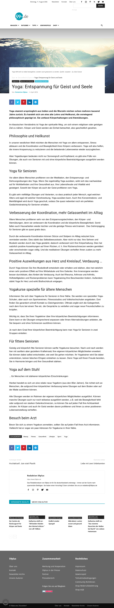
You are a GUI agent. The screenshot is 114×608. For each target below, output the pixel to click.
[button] (102, 25)
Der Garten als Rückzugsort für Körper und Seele (15, 523)
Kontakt (64, 2)
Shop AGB (79, 589)
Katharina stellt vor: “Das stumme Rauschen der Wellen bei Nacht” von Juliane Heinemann (96, 526)
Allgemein (16, 81)
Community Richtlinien (85, 582)
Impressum (80, 566)
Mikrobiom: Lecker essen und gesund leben (75, 523)
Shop (56, 25)
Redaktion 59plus (21, 92)
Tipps (35, 25)
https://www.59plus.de (34, 479)
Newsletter (55, 2)
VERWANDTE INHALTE (20, 502)
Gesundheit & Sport (25, 77)
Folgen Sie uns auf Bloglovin (53, 586)
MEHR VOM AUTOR (40, 502)
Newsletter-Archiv (17, 574)
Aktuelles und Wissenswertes (34, 517)
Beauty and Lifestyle (27, 81)
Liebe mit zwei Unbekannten (93, 463)
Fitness (33, 436)
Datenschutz (80, 570)
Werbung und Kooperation (53, 566)
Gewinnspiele (45, 25)
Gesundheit (42, 436)
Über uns (72, 2)
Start (13, 77)
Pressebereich (48, 578)
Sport (59, 436)
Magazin (14, 25)
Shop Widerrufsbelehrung (86, 586)
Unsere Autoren (16, 578)
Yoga (65, 436)
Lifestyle (52, 436)
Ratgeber (25, 25)
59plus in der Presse (51, 570)
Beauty (26, 436)
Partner (45, 574)
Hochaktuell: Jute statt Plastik (22, 463)
